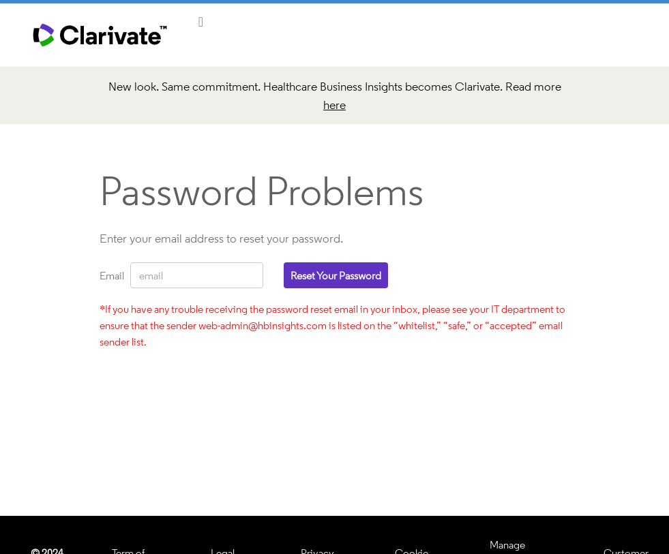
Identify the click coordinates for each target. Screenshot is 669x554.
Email (110, 275)
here (334, 104)
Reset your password (336, 275)
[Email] (196, 275)
